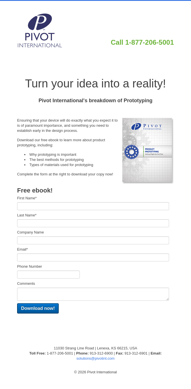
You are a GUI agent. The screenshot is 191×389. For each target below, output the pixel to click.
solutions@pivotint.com (95, 358)
